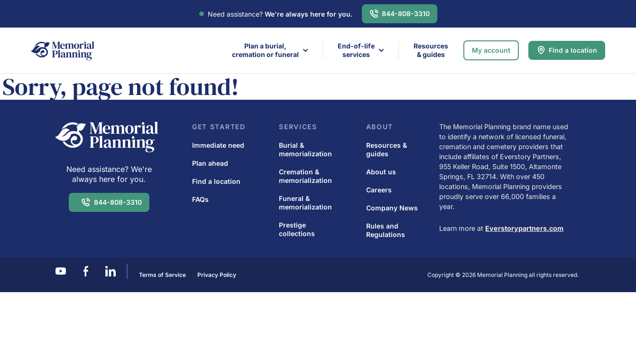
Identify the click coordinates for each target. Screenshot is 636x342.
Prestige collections (297, 229)
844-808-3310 (406, 14)
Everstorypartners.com (524, 228)
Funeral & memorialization (305, 202)
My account (491, 50)
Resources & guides (431, 50)
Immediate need (218, 145)
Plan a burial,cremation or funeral (265, 50)
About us (381, 172)
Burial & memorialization (305, 149)
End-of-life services (356, 50)
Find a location (573, 50)
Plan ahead (210, 163)
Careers (379, 190)
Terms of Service (162, 274)
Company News (392, 208)
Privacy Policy (216, 274)
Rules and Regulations (385, 230)
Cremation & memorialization (305, 176)
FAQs (200, 199)
